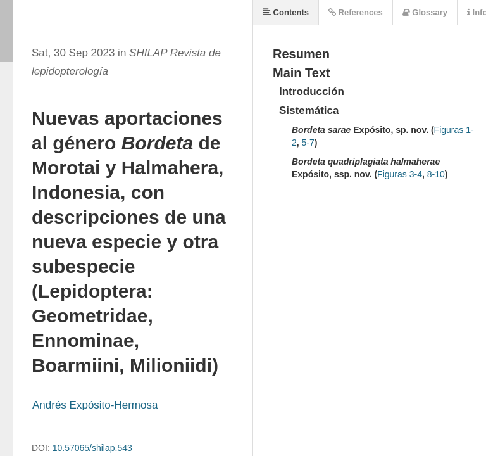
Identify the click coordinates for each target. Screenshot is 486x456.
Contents (286, 12)
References (355, 12)
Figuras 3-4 (399, 174)
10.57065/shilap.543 (92, 448)
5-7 (308, 142)
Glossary (424, 12)
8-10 (436, 174)
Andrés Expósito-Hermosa (95, 405)
